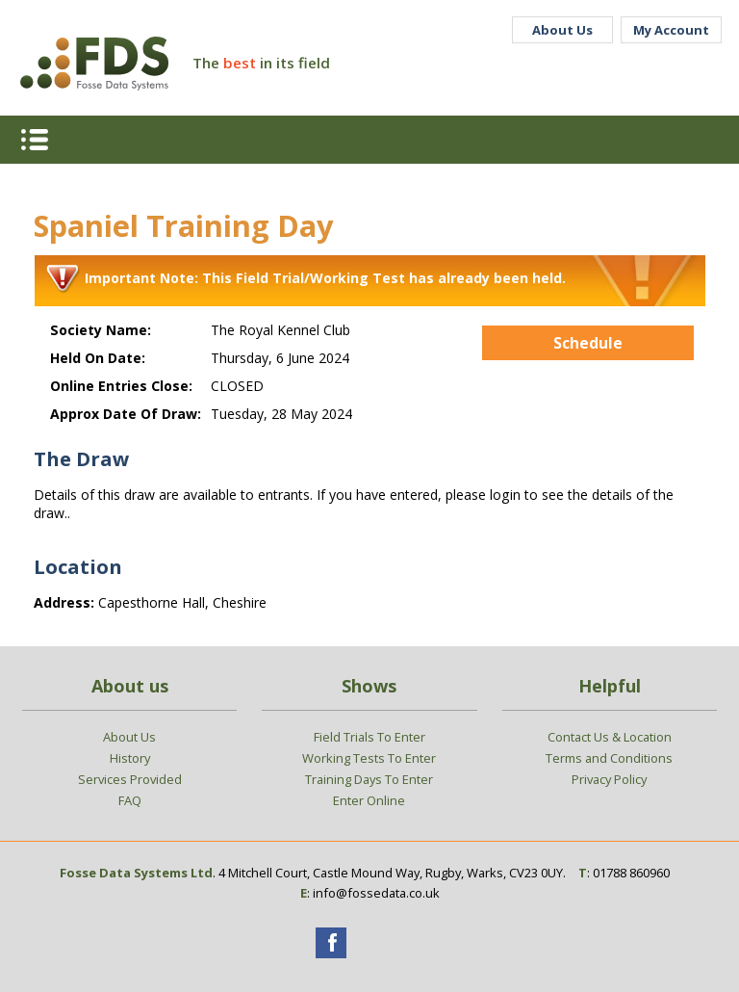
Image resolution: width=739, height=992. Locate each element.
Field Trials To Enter (369, 736)
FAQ (129, 800)
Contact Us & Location (610, 736)
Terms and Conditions (609, 758)
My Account (671, 30)
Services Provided (130, 779)
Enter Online (369, 800)
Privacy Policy (609, 779)
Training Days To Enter (369, 779)
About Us (562, 30)
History (130, 758)
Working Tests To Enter (369, 758)
